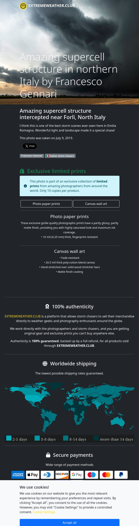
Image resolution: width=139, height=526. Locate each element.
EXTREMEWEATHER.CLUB (47, 6)
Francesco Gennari (32, 155)
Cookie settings (31, 503)
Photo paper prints (46, 204)
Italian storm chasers (60, 155)
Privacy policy (55, 503)
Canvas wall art (96, 204)
